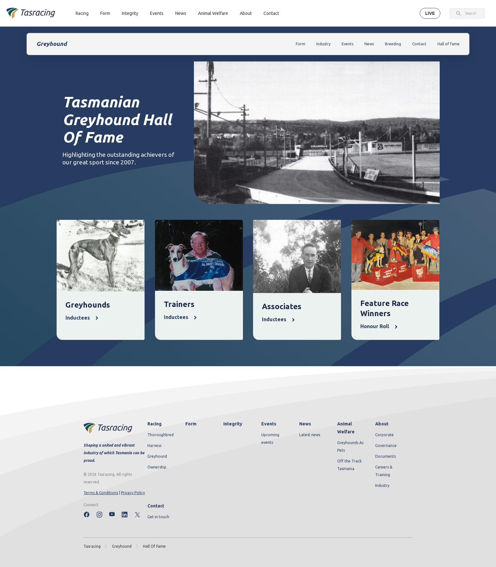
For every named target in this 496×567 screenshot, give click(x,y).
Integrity (130, 13)
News (180, 13)
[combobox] (470, 13)
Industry (323, 44)
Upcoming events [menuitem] (270, 438)
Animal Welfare (213, 13)
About (246, 13)
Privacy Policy (133, 493)
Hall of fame (448, 44)
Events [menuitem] (268, 423)
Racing (82, 13)
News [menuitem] (305, 423)
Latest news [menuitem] (309, 435)
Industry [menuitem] (382, 485)
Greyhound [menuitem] (157, 456)
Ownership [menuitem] (156, 467)
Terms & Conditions (101, 493)
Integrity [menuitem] (232, 423)
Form (105, 13)
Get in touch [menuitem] (158, 517)
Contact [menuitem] (155, 505)
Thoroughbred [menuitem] (160, 435)
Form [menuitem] (190, 423)
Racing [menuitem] (154, 423)
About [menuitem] (381, 423)
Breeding (393, 44)
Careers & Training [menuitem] (383, 471)
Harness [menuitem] (154, 445)
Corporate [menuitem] (384, 435)
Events (157, 13)
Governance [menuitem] (386, 445)
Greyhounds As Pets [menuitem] (350, 446)
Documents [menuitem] (385, 456)
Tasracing (92, 546)
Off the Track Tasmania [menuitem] (349, 465)
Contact (271, 13)
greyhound (122, 546)
